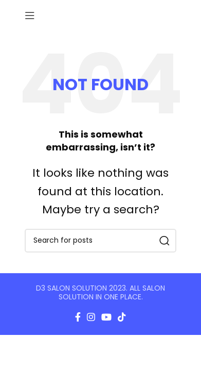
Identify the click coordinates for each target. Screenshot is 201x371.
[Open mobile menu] (30, 15)
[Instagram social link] (91, 317)
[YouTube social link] (106, 317)
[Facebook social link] (78, 317)
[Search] (100, 240)
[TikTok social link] (122, 317)
